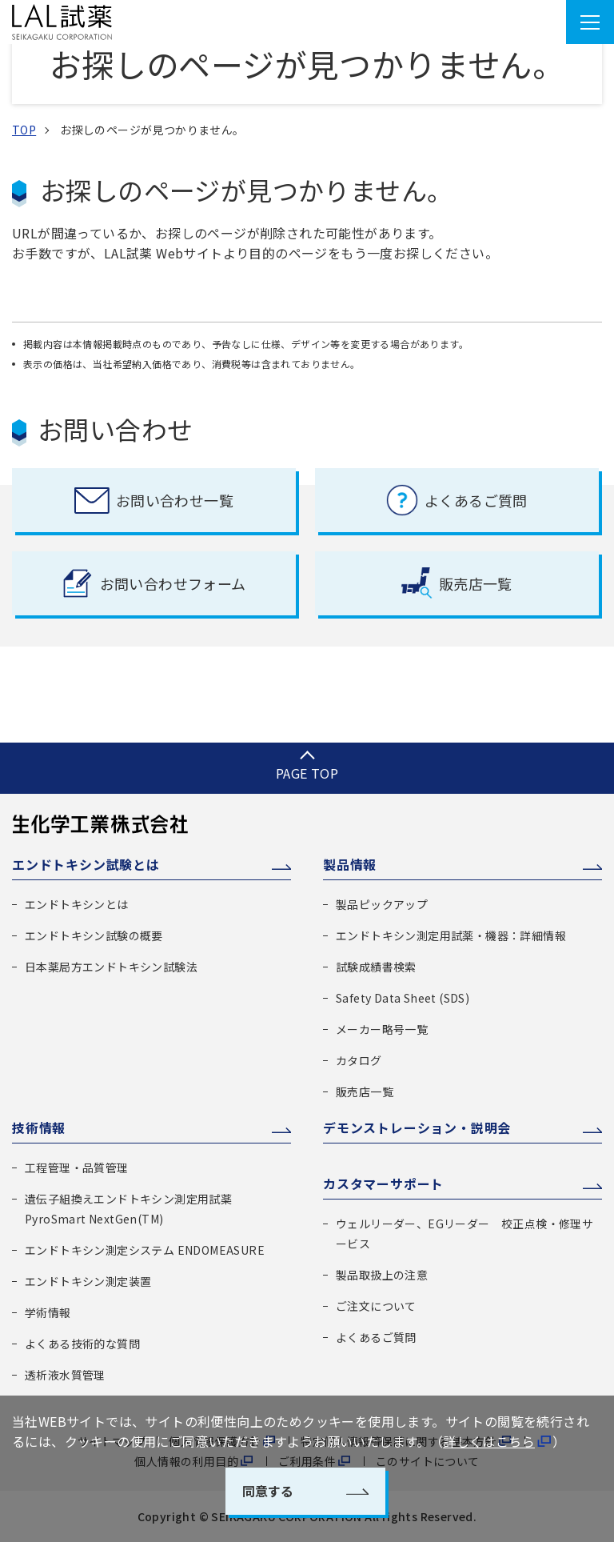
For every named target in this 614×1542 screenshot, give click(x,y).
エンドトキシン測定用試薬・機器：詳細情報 (451, 935)
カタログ (359, 1060)
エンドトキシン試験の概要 (94, 935)
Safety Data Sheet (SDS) (402, 998)
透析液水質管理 (65, 1375)
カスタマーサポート (383, 1183)
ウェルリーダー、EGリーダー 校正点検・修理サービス (464, 1234)
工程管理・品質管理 (77, 1168)
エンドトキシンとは (77, 904)
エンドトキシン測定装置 (88, 1281)
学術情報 (48, 1312)
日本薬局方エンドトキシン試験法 (111, 967)
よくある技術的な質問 (82, 1344)
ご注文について (376, 1306)
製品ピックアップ (382, 904)
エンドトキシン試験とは (86, 864)
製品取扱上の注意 (382, 1275)
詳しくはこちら (489, 1441)
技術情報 (39, 1127)
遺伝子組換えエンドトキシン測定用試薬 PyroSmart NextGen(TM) (128, 1209)
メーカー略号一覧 (382, 1029)
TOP (24, 130)
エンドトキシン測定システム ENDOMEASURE (145, 1250)
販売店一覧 (364, 1091)
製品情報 (350, 864)
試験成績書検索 (376, 967)
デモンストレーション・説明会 (417, 1127)
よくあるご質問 (376, 1337)
